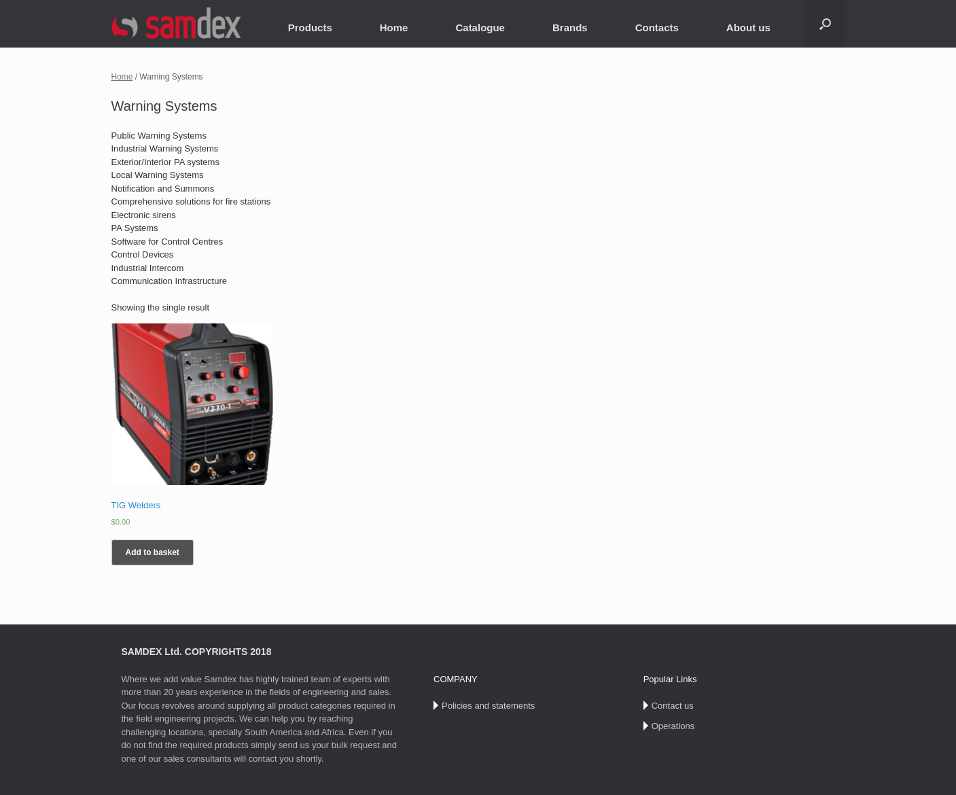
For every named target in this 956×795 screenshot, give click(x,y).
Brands (570, 27)
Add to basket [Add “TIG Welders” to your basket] (152, 552)
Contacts (657, 27)
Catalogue (480, 27)
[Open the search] (825, 24)
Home (394, 27)
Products (310, 27)
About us (748, 27)
